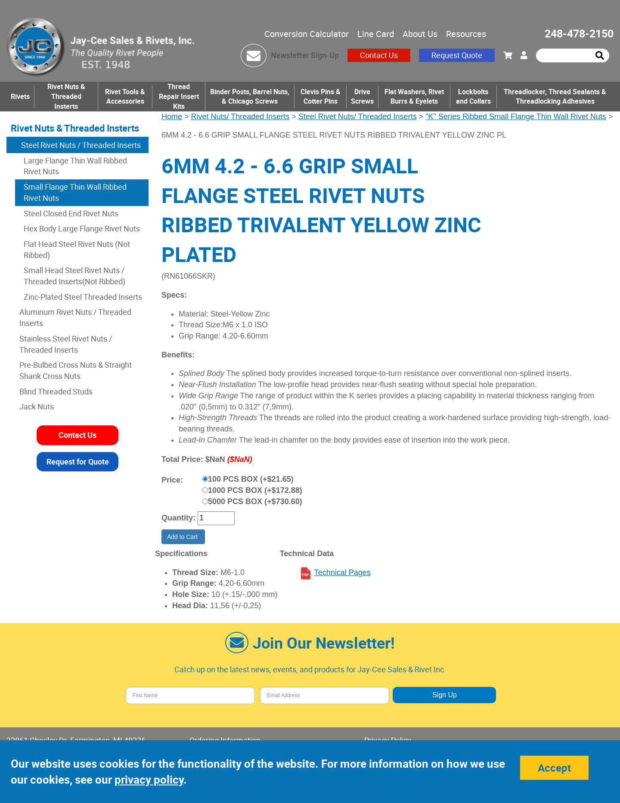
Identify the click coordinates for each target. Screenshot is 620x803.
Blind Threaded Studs (56, 391)
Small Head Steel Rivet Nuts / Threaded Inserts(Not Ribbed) (74, 275)
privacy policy (149, 779)
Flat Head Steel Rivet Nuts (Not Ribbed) (77, 249)
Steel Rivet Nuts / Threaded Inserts (80, 145)
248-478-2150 (579, 33)
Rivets (20, 96)
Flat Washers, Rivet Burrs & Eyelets (414, 96)
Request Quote (456, 55)
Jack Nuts (36, 406)
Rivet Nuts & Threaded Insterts (66, 96)
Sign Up (444, 694)
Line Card (375, 34)
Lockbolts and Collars (473, 96)
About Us (420, 34)
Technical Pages (342, 572)
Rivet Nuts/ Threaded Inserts (240, 116)
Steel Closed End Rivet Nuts (71, 213)
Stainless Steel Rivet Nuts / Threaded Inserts (65, 344)
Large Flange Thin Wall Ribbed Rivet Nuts (75, 166)
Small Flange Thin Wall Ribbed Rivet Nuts (75, 192)
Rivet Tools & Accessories (125, 96)
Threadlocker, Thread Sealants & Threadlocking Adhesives (555, 96)
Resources (466, 34)
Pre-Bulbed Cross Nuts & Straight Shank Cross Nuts (75, 370)
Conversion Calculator (306, 34)
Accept (554, 768)
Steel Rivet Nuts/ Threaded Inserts (357, 116)
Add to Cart (183, 536)
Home (171, 116)
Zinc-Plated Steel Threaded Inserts (83, 297)
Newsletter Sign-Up (305, 55)
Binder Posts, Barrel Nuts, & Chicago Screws (249, 96)
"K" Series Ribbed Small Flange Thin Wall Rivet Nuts (515, 116)
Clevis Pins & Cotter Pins (321, 96)
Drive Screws (362, 96)
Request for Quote (77, 461)
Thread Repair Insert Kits (179, 96)
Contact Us (379, 55)
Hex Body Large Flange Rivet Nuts (82, 228)
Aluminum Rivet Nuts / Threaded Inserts (75, 317)
